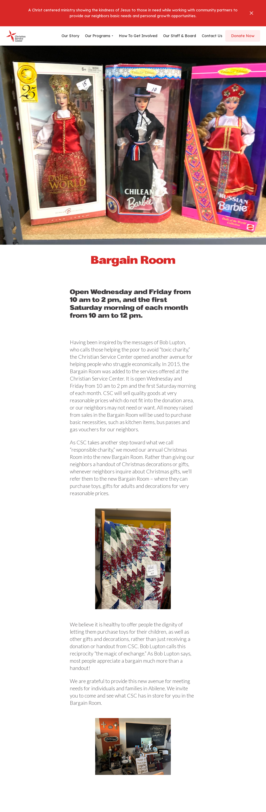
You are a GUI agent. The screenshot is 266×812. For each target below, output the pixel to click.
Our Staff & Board (179, 35)
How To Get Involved (138, 35)
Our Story (70, 35)
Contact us (212, 35)
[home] (16, 36)
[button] (99, 36)
